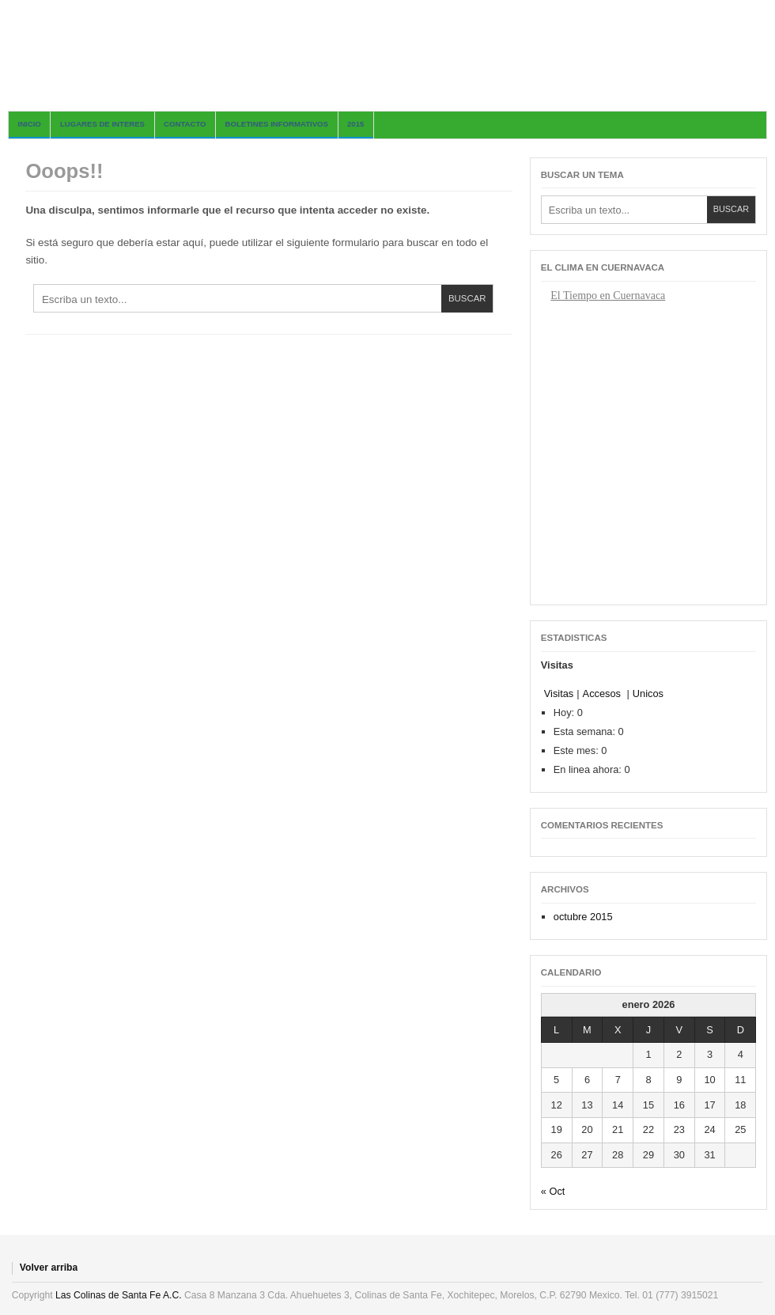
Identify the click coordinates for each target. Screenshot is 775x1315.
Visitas (558, 693)
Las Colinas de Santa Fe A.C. (118, 1295)
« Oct (553, 1191)
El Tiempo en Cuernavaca (607, 295)
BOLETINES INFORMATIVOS (276, 123)
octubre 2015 (583, 917)
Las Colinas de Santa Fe (387, 55)
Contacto (185, 123)
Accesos (603, 693)
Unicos (648, 693)
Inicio (29, 123)
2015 (355, 123)
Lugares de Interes (102, 123)
